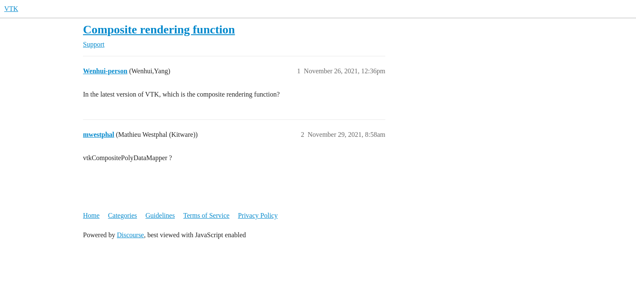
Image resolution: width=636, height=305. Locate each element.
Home (91, 215)
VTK (11, 8)
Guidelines (160, 215)
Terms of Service (206, 215)
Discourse (130, 234)
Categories (122, 215)
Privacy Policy (258, 215)
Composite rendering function (159, 29)
